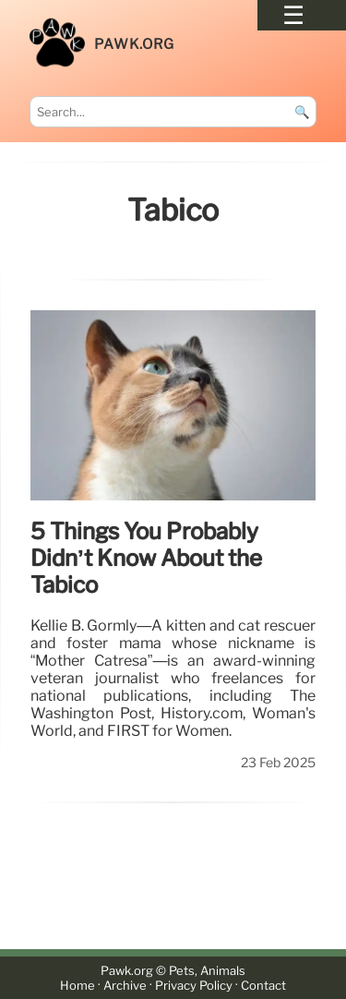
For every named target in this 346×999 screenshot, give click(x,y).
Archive (125, 986)
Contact (263, 986)
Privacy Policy (194, 986)
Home (77, 986)
